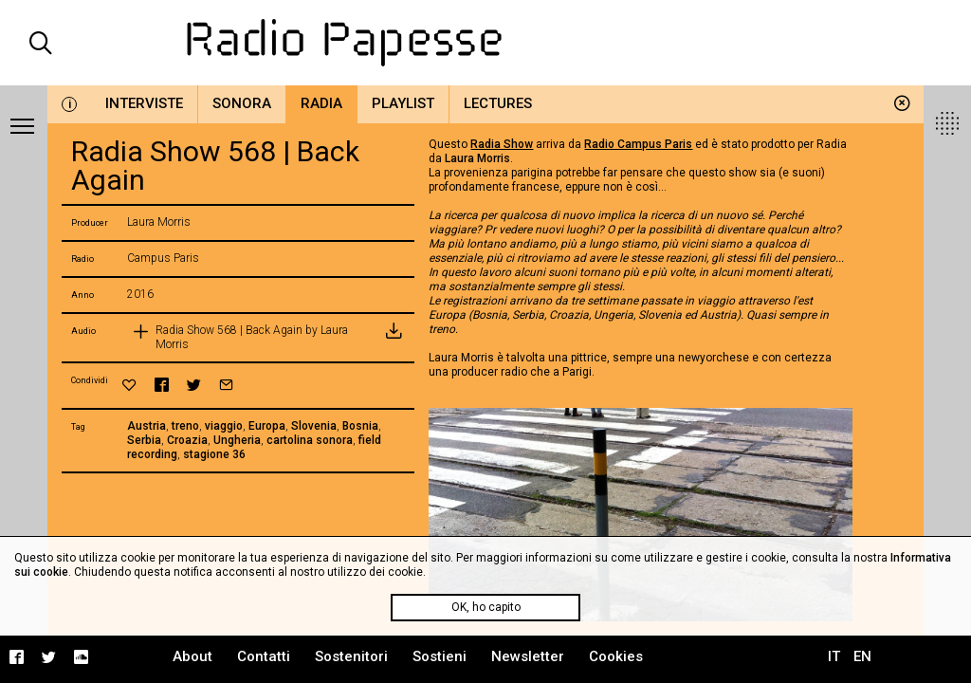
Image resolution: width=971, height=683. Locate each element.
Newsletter (527, 656)
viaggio (224, 426)
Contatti (263, 656)
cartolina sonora (309, 440)
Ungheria (237, 440)
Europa (266, 426)
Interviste (144, 103)
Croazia (187, 440)
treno (185, 426)
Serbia (144, 440)
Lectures (498, 103)
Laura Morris (477, 158)
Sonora (241, 103)
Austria (146, 426)
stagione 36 (214, 454)
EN (862, 656)
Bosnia (360, 426)
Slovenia (314, 426)
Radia (321, 103)
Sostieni (439, 656)
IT (834, 656)
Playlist (403, 103)
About (192, 656)
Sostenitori (351, 656)
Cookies (616, 656)
